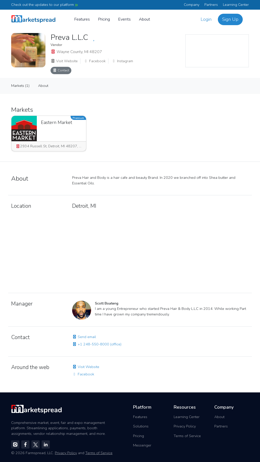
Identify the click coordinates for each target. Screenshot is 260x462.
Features (82, 19)
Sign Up (230, 19)
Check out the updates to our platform (44, 4)
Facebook (95, 60)
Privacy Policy (185, 426)
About (144, 19)
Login (206, 19)
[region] (217, 51)
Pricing (104, 19)
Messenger (142, 445)
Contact (61, 70)
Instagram (122, 60)
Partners (211, 4)
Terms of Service (187, 435)
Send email (84, 336)
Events (124, 19)
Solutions (141, 426)
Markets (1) (20, 85)
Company (191, 4)
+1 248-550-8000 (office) (96, 344)
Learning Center (236, 4)
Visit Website (64, 60)
